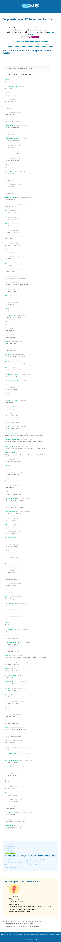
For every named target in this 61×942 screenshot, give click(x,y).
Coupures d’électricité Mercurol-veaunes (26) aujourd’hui (22, 926)
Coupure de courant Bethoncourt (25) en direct (19, 923)
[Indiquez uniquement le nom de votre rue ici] (27, 68)
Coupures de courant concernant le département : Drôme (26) (23, 921)
